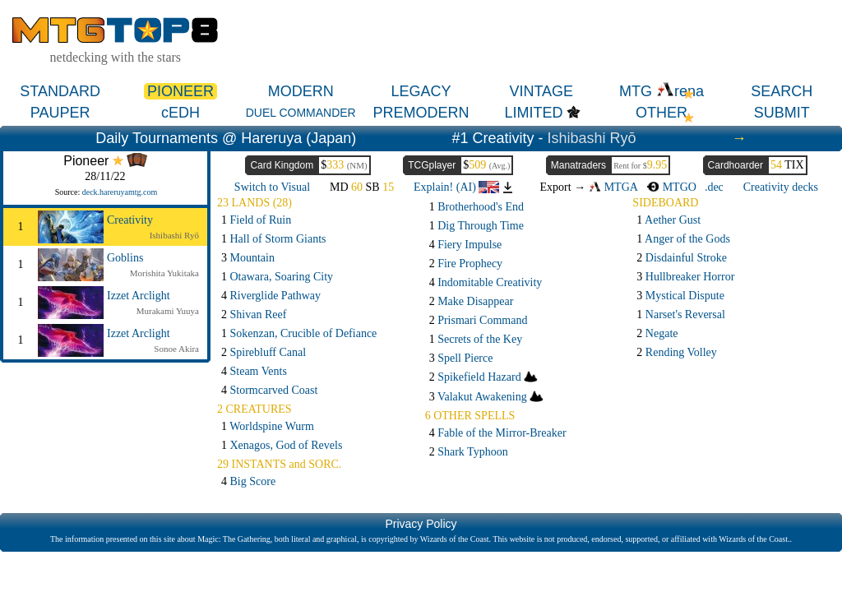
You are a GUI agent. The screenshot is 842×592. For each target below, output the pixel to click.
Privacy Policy (420, 523)
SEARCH (781, 91)
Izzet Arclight (138, 295)
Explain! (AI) (456, 187)
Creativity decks (780, 187)
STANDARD (60, 91)
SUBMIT (782, 112)
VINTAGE (541, 91)
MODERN (301, 91)
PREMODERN (420, 112)
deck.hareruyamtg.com (120, 192)
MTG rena (661, 91)
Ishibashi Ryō (592, 138)
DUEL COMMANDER (301, 112)
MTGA (613, 187)
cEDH (180, 112)
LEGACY (421, 91)
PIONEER (180, 91)
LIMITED (533, 112)
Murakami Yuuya (167, 311)
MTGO (671, 187)
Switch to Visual (272, 187)
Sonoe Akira (176, 349)
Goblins (125, 258)
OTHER (661, 112)
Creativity (130, 220)
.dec (714, 187)
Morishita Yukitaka (164, 273)
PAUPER (60, 112)
